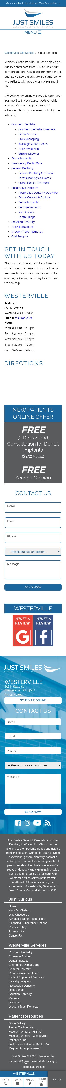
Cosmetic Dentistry (23, 124)
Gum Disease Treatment (33, 183)
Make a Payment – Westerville (28, 1035)
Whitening (15, 1002)
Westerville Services (28, 945)
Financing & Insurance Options (28, 923)
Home (12, 906)
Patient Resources (26, 1016)
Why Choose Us (19, 914)
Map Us (30, 1082)
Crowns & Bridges (20, 956)
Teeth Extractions (22, 226)
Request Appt (42, 1082)
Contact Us (16, 935)
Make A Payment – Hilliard (25, 1031)
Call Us (5, 1082)
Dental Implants (21, 158)
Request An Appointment (24, 1048)
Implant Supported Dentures (26, 977)
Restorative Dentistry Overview (38, 192)
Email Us (57, 1079)
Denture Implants (29, 207)
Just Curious (20, 899)
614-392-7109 (23, 317)
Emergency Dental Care (26, 163)
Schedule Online (33, 700)
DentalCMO (18, 1061)
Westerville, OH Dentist (19, 52)
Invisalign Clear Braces (33, 144)
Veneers (14, 998)
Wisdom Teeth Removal (26, 231)
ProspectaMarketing (32, 1066)
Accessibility (16, 931)
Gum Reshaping (28, 139)
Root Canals (26, 212)
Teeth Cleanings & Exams (34, 178)
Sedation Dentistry (23, 222)
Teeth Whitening (28, 148)
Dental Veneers (28, 134)
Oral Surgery (19, 236)
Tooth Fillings (26, 217)
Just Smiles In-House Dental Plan (29, 1044)
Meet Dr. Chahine (20, 910)
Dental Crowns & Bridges (34, 197)
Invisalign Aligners (20, 981)
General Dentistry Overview (35, 173)
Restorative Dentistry (24, 187)
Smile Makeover (28, 153)
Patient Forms (17, 1040)
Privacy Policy (17, 927)
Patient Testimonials (21, 1027)
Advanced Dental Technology (27, 918)
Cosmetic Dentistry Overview (37, 129)
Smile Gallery (17, 1023)
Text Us (17, 1082)
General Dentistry (22, 168)
